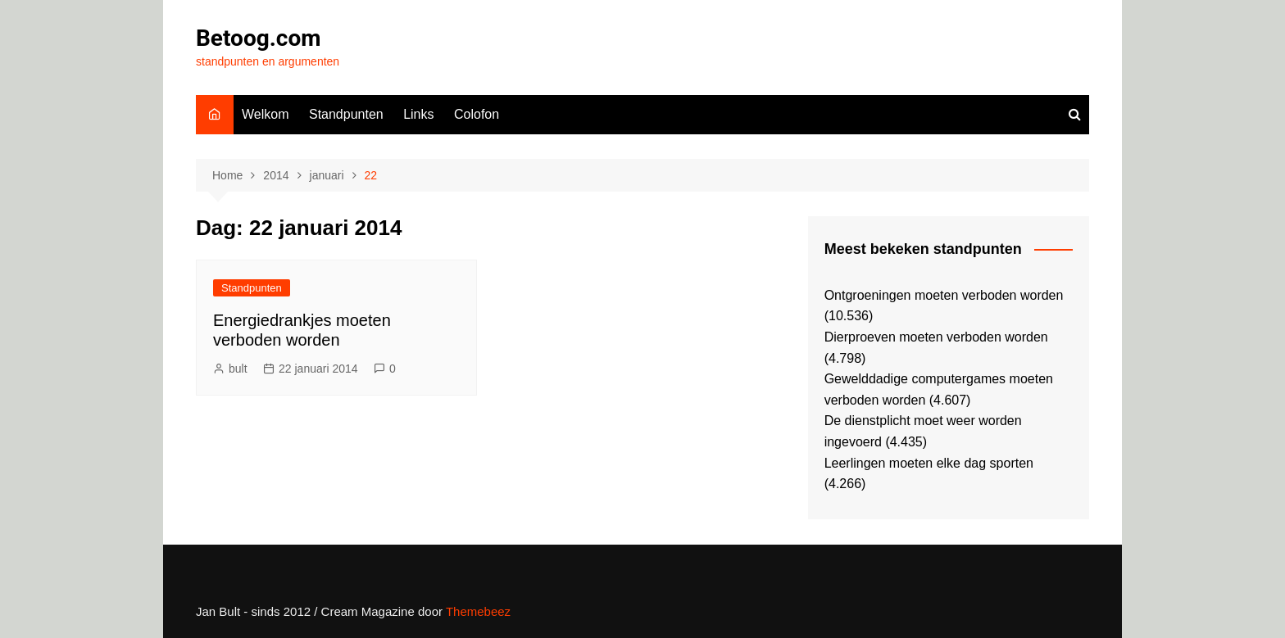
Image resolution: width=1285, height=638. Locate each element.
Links (418, 114)
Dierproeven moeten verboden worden (936, 337)
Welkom (265, 114)
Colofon (476, 114)
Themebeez (478, 611)
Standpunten (346, 114)
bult (238, 368)
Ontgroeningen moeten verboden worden (944, 295)
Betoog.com (258, 38)
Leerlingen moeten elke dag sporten (928, 463)
